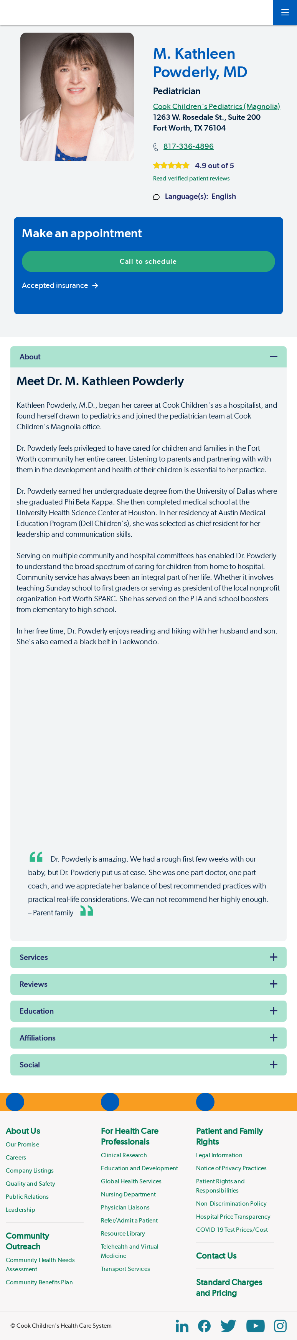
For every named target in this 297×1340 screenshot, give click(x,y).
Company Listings (30, 1170)
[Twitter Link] (228, 1326)
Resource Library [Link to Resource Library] (123, 1233)
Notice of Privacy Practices (231, 1168)
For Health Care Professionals (129, 1136)
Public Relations (27, 1196)
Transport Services (125, 1268)
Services (34, 957)
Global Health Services (131, 1181)
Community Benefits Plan (39, 1282)
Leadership (21, 1209)
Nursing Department (128, 1194)
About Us (23, 1131)
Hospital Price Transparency (233, 1216)
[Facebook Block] (204, 1326)
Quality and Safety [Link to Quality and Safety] (30, 1183)
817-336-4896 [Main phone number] (188, 146)
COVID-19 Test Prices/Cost (232, 1229)
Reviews (34, 984)
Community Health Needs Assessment (40, 1264)
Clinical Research (124, 1155)
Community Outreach (27, 1241)
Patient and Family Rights (229, 1136)
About (30, 356)
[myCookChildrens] (256, 13)
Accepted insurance (60, 285)
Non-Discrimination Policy (231, 1203)
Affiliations (38, 1037)
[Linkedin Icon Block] (182, 1326)
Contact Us (216, 1256)
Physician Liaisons (125, 1207)
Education (37, 1011)
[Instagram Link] (280, 1326)
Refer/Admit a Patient (129, 1220)
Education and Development (139, 1168)
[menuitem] (45, 1169)
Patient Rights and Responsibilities (220, 1186)
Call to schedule (148, 261)
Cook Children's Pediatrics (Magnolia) (216, 106)
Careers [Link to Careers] (16, 1157)
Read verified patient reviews (191, 178)
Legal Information (219, 1155)
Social (30, 1064)
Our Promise (22, 1144)
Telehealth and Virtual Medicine (130, 1251)
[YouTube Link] (255, 1326)
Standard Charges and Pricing (229, 1287)
